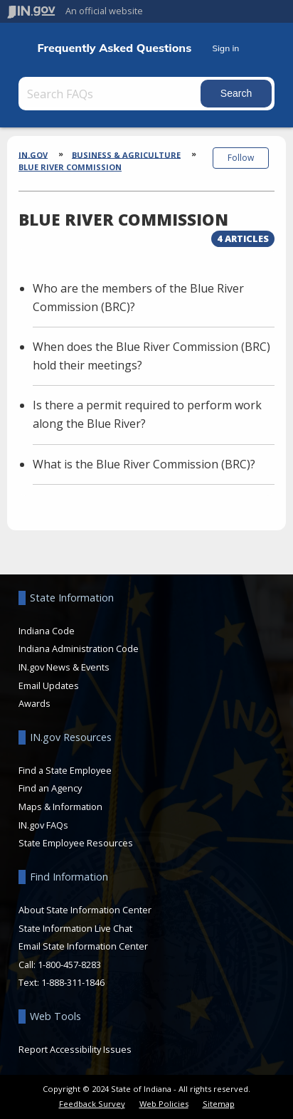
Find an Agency (50, 788)
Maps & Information (60, 806)
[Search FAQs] (111, 93)
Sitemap (219, 1103)
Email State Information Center (83, 946)
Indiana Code (46, 630)
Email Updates (48, 685)
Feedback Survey (92, 1103)
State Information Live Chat (75, 928)
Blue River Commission (70, 167)
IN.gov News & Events (64, 667)
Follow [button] (241, 158)
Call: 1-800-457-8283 (59, 964)
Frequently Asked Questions (114, 48)
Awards (34, 703)
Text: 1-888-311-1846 (61, 982)
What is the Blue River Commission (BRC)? (144, 464)
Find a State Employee (65, 770)
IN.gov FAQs (43, 825)
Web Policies (163, 1103)
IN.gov (33, 154)
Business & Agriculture (126, 154)
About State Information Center (84, 909)
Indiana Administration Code (78, 648)
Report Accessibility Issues (75, 1049)
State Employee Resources (75, 843)
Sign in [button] (225, 48)
